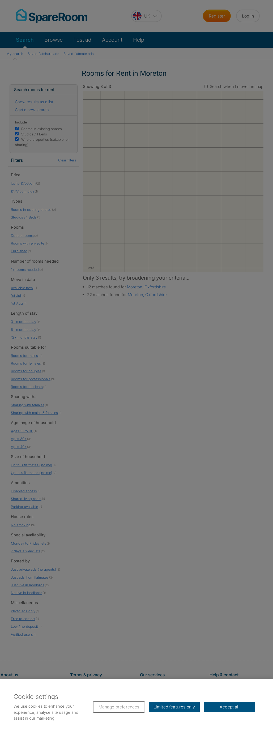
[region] (136, 707)
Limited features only (174, 707)
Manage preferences (119, 707)
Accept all (230, 707)
